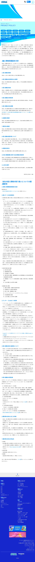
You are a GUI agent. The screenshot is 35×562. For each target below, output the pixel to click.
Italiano (21, 30)
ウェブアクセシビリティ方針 (29, 545)
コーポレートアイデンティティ (23, 486)
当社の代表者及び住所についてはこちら (10, 191)
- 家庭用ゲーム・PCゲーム (22, 512)
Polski (9, 33)
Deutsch (27, 30)
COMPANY (5, 498)
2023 (1, 490)
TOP (3, 481)
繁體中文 (13, 35)
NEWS (4, 484)
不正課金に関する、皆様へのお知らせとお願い (26, 543)
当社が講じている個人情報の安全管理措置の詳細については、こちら (16, 112)
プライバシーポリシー (30, 548)
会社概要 (2, 500)
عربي (24, 38)
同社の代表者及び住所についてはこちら (11, 412)
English (9, 30)
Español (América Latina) (24, 33)
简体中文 (19, 35)
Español (3, 33)
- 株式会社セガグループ (5, 494)
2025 (1, 488)
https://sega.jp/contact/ (15, 446)
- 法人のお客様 (21, 522)
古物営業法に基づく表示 (30, 549)
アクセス (2, 507)
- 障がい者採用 (20, 496)
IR (20, 501)
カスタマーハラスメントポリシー (28, 541)
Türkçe (9, 38)
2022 (1, 492)
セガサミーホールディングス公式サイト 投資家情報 (24, 504)
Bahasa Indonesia (17, 38)
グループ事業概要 (20, 483)
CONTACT (23, 509)
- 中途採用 (19, 493)
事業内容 (2, 501)
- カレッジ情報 (20, 497)
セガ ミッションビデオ (4, 504)
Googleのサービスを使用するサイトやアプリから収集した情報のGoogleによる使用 (18, 334)
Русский (15, 33)
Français (15, 30)
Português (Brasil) (5, 35)
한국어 (26, 35)
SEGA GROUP (24, 481)
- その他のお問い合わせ (22, 519)
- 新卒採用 (19, 492)
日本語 (3, 30)
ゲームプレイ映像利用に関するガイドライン (26, 540)
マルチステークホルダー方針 (29, 544)
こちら (24, 401)
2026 (1, 486)
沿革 (1, 505)
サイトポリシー (31, 547)
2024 (1, 489)
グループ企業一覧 (20, 485)
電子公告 (19, 505)
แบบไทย (3, 38)
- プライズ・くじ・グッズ (22, 516)
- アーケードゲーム (21, 515)
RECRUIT (22, 490)
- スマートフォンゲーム (22, 514)
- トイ (19, 518)
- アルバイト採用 (20, 494)
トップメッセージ (4, 503)
